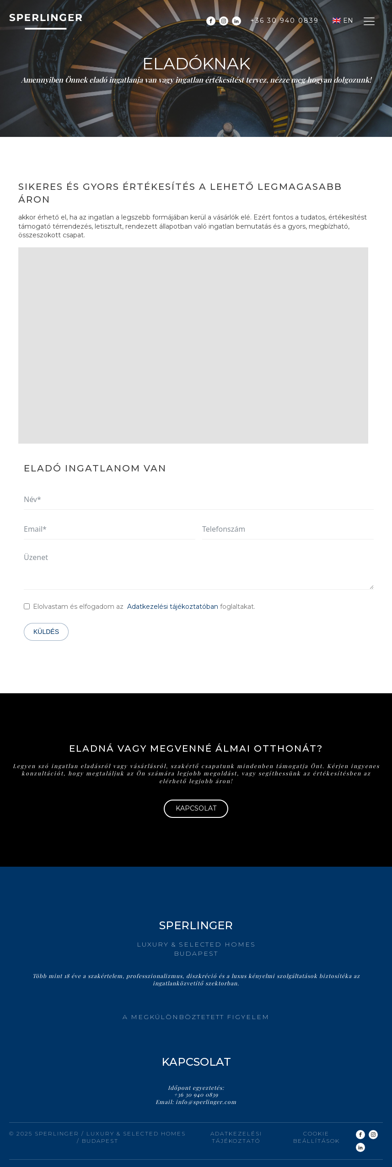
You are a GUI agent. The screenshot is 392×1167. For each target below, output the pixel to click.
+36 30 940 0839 (284, 20)
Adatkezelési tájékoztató (236, 1137)
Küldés (46, 631)
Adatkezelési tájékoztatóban (172, 606)
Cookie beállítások (316, 1137)
